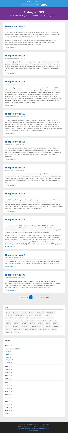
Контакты (38, 1)
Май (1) (8, 351)
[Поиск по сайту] (28, 4)
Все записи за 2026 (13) (13, 348)
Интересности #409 (15, 275)
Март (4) (8, 357)
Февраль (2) (9, 360)
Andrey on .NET (34, 12)
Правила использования (24, 428)
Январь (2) (9, 362)
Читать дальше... (10, 47)
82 (37, 297)
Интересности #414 (15, 142)
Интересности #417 (15, 55)
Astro (37, 430)
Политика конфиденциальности (41, 428)
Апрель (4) (9, 354)
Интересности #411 (15, 219)
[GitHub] (46, 4)
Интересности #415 (15, 114)
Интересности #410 (15, 255)
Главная (29, 1)
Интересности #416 (15, 81)
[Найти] (37, 4)
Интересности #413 (15, 167)
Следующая (45, 297)
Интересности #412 (15, 193)
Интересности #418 (15, 26)
